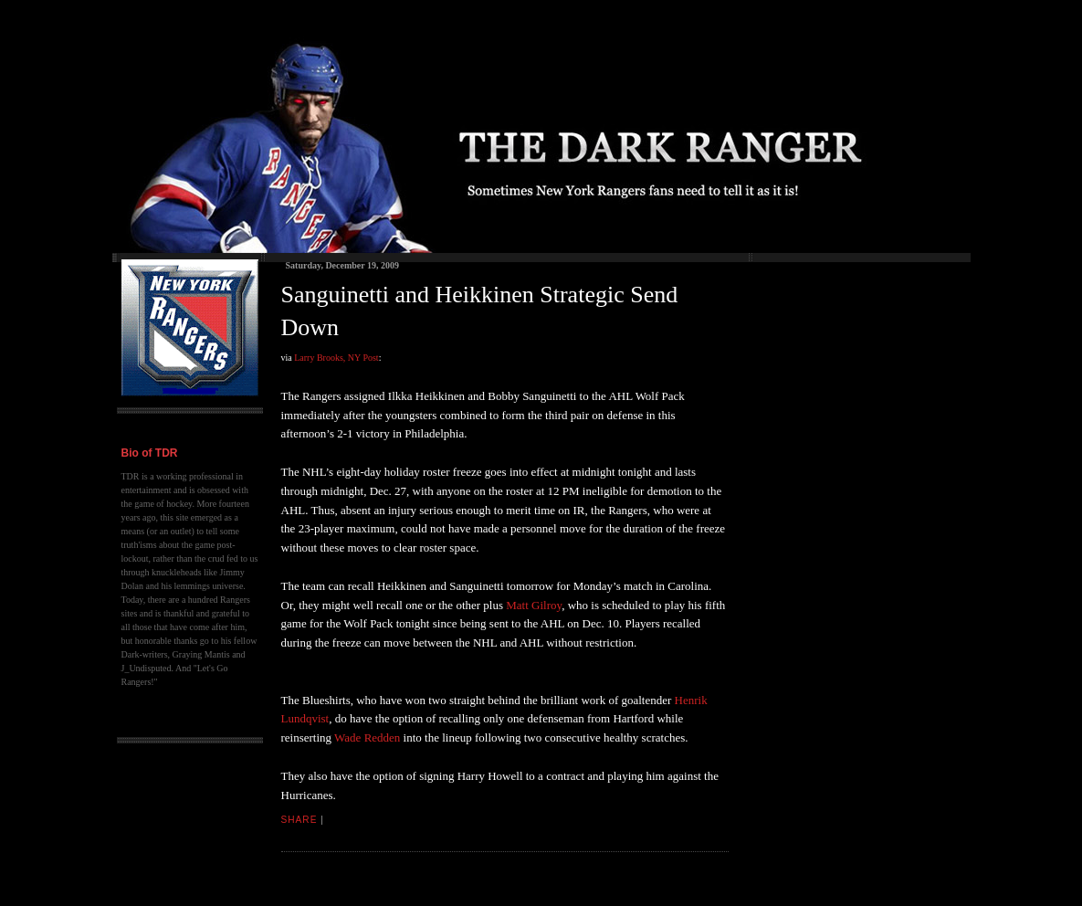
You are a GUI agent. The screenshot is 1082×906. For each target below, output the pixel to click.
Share (299, 820)
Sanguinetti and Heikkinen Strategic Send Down (479, 311)
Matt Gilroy (534, 605)
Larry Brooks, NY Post (336, 358)
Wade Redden (367, 737)
